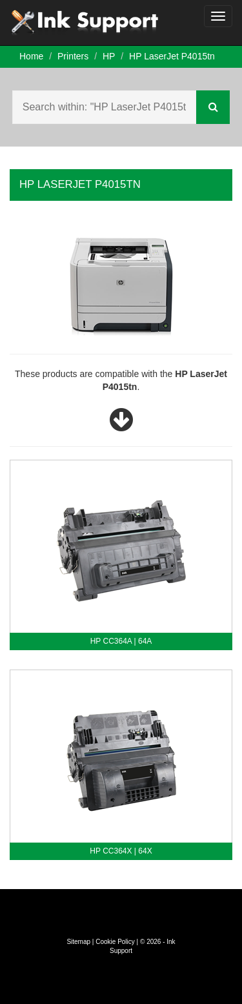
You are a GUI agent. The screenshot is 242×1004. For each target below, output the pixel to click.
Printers (72, 56)
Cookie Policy (115, 941)
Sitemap (78, 941)
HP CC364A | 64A (121, 641)
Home (31, 56)
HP (109, 56)
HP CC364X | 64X (121, 850)
